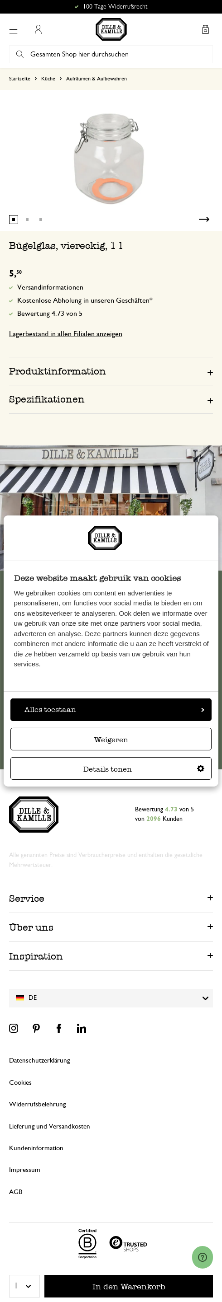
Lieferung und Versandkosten (49, 1126)
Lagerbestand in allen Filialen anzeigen (65, 333)
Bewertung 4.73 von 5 (49, 313)
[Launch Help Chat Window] (202, 1257)
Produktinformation (57, 371)
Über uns (31, 927)
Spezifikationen (47, 399)
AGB (15, 1192)
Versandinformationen (50, 287)
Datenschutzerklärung (39, 1060)
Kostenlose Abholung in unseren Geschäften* (85, 300)
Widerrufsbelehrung (37, 1104)
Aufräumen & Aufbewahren (96, 78)
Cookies (20, 1082)
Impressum (24, 1169)
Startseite (19, 78)
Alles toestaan (114, 709)
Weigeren (111, 739)
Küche (48, 78)
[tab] (111, 371)
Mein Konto (38, 29)
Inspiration (36, 956)
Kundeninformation (36, 1148)
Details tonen (143, 769)
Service (26, 898)
